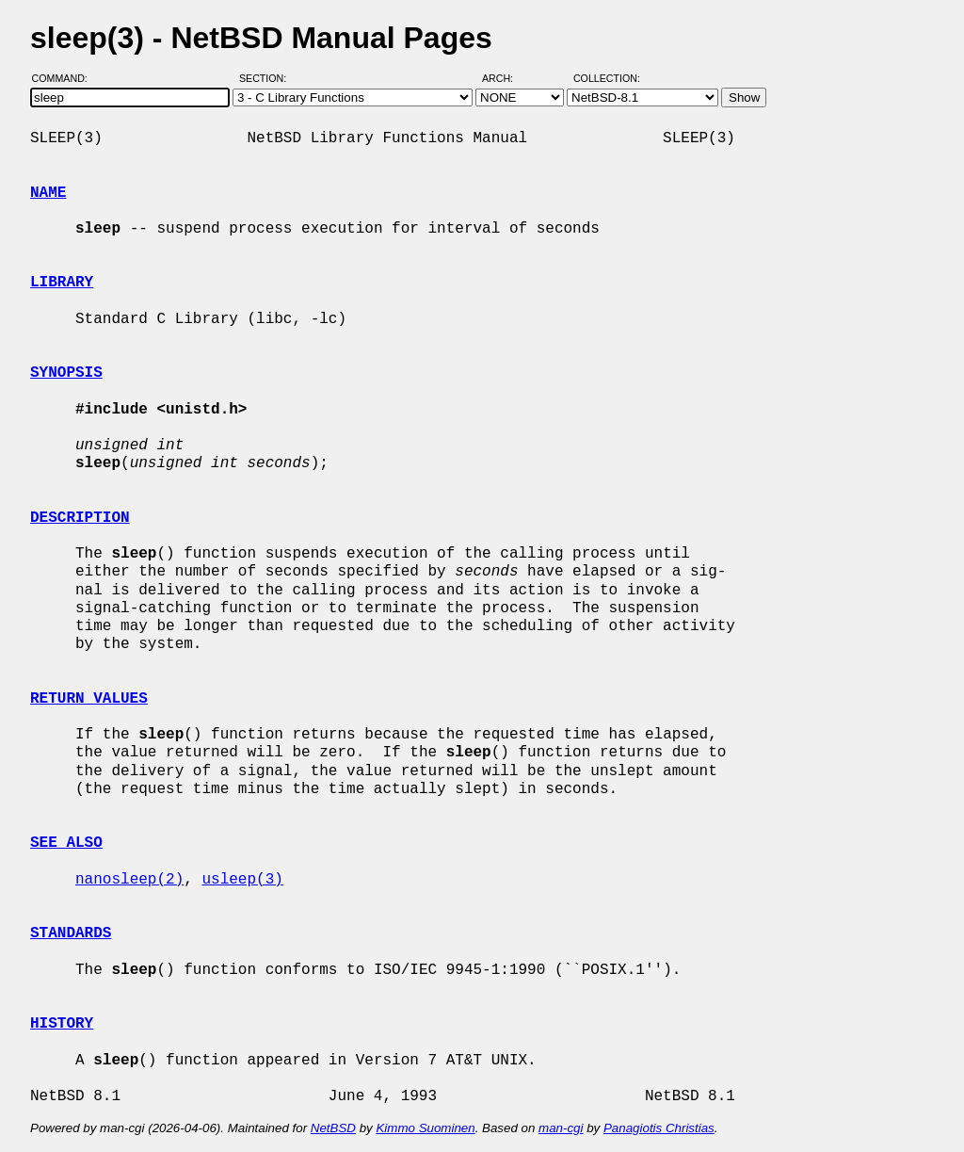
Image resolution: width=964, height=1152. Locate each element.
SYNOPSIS (66, 373)
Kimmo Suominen (425, 1128)
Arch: (506, 78)
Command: (65, 78)
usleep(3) (241, 879)
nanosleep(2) (129, 879)
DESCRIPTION (80, 518)
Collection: (606, 78)
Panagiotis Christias (659, 1128)
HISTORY (61, 1024)
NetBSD (333, 1128)
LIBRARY (61, 282)
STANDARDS (70, 933)
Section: (267, 78)
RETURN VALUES (89, 699)
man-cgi (560, 1128)
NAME (48, 193)
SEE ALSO (66, 843)
